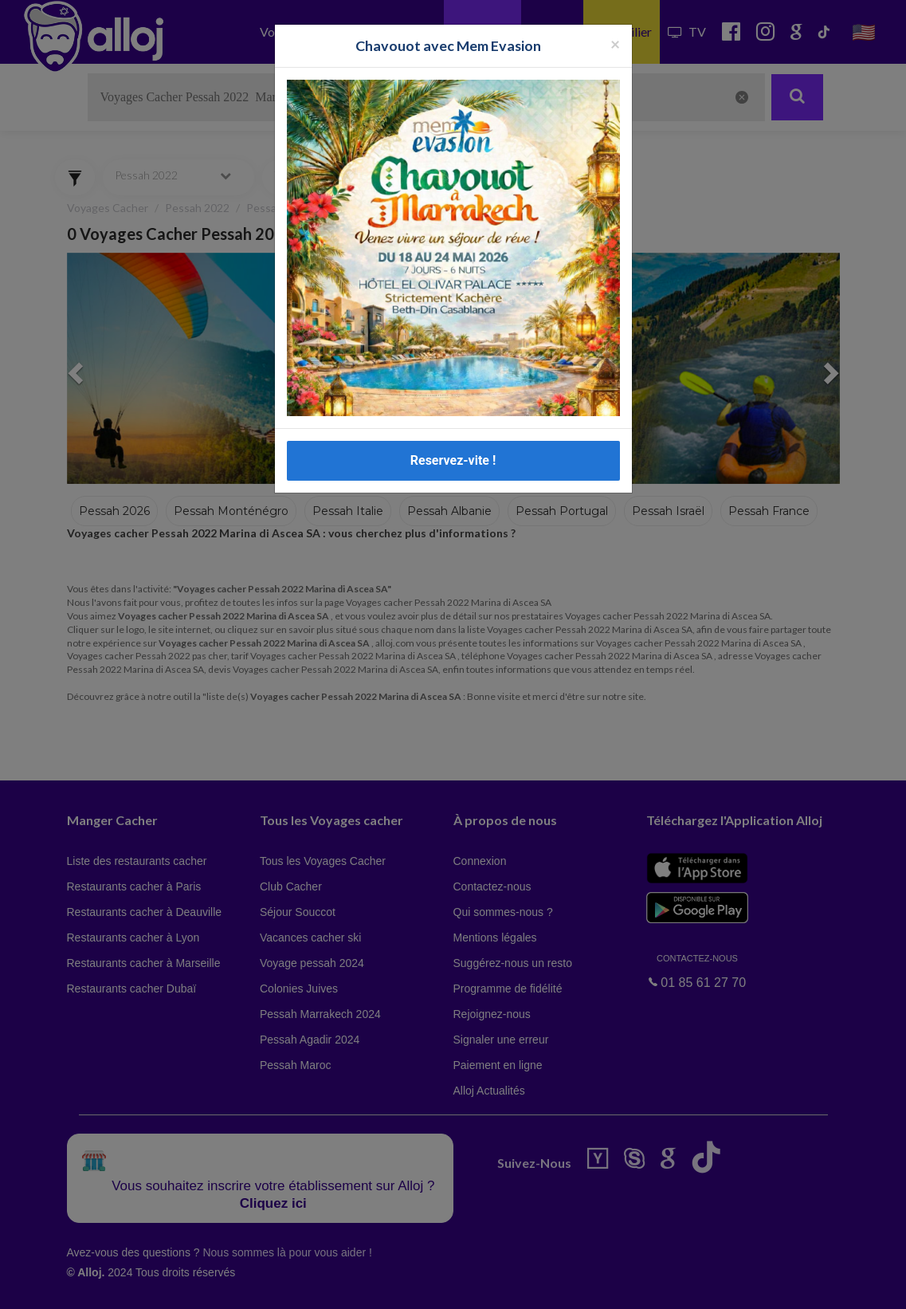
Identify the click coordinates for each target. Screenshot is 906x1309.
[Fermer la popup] (615, 43)
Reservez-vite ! (453, 460)
